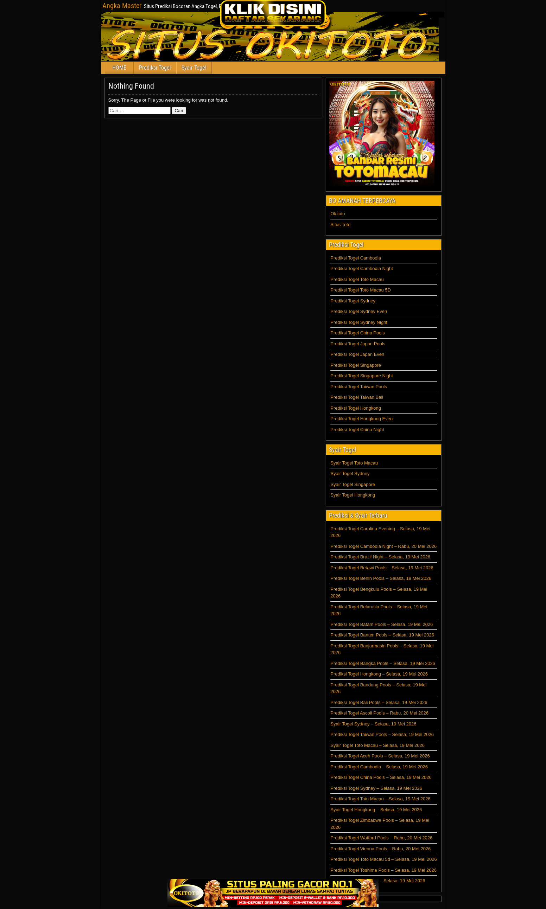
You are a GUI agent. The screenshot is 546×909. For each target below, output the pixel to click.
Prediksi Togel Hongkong (355, 408)
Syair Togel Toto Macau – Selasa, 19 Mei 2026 (377, 745)
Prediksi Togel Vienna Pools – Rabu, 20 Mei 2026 (380, 848)
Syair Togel (194, 67)
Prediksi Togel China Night (357, 429)
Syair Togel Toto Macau (354, 463)
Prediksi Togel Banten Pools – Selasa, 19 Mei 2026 (382, 635)
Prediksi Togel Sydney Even (358, 311)
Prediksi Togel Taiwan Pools (358, 386)
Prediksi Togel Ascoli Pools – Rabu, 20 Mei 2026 (379, 713)
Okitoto (337, 213)
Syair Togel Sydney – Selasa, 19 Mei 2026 (373, 723)
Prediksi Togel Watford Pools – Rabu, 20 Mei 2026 (381, 837)
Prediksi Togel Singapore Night (361, 375)
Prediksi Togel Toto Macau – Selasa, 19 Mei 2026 (380, 798)
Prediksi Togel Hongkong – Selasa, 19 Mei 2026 (379, 674)
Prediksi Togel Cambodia (355, 258)
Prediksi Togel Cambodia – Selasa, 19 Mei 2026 (379, 766)
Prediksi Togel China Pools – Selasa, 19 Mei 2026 (380, 777)
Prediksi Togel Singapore (355, 365)
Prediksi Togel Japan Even (357, 354)
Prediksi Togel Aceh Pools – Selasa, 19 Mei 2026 (380, 755)
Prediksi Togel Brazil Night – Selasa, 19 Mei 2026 (380, 556)
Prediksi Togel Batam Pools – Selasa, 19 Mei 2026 (381, 624)
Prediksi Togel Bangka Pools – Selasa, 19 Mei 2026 (382, 663)
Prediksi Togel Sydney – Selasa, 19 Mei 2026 (376, 788)
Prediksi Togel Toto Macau (356, 279)
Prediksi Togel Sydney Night (358, 322)
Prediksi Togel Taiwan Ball (356, 397)
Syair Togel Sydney (349, 473)
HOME (119, 67)
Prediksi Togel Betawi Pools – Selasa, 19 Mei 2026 (381, 567)
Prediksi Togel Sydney (352, 300)
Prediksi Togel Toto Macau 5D (360, 290)
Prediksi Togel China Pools (357, 332)
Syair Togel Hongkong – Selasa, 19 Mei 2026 (376, 809)
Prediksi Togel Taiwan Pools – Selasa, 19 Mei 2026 (382, 734)
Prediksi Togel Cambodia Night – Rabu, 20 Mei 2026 (383, 546)
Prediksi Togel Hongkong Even (361, 418)
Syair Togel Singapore (352, 484)
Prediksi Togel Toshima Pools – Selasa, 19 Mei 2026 (383, 870)
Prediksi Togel (155, 67)
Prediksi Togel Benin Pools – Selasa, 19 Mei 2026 (380, 578)
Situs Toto (340, 224)
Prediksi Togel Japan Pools (357, 343)
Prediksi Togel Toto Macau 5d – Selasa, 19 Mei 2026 (383, 859)
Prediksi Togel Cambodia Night (361, 268)
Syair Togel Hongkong (352, 495)
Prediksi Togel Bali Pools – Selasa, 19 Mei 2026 (378, 702)
